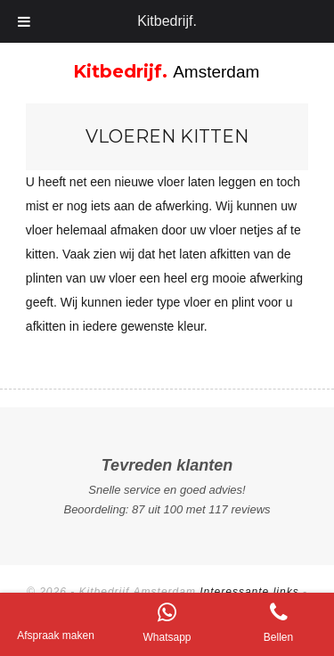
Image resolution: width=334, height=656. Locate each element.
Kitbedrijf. (167, 21)
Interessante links (249, 592)
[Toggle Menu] (24, 21)
